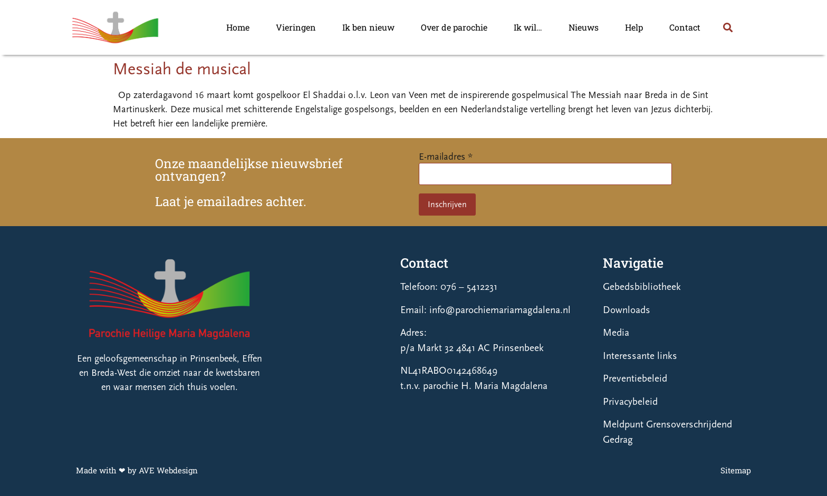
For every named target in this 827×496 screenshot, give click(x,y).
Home (237, 27)
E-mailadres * (446, 156)
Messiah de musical (182, 69)
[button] (727, 27)
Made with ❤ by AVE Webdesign (137, 470)
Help (634, 27)
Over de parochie (454, 27)
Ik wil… (528, 27)
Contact (684, 27)
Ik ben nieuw (368, 27)
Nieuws (584, 27)
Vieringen (296, 27)
